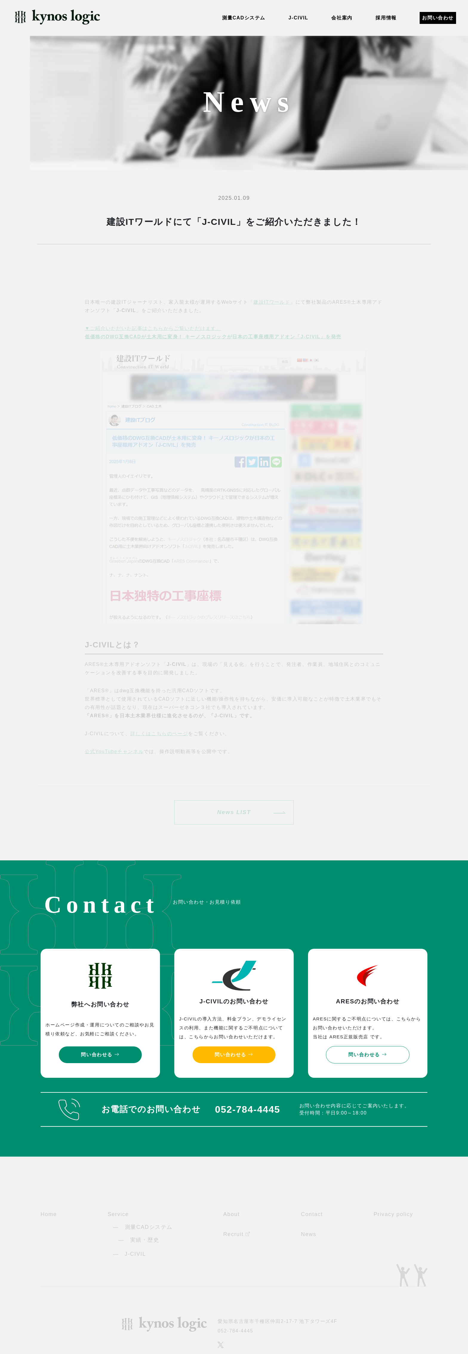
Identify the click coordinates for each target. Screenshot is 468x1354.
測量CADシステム (243, 17)
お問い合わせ (438, 17)
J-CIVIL (298, 17)
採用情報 (385, 17)
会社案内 (341, 17)
